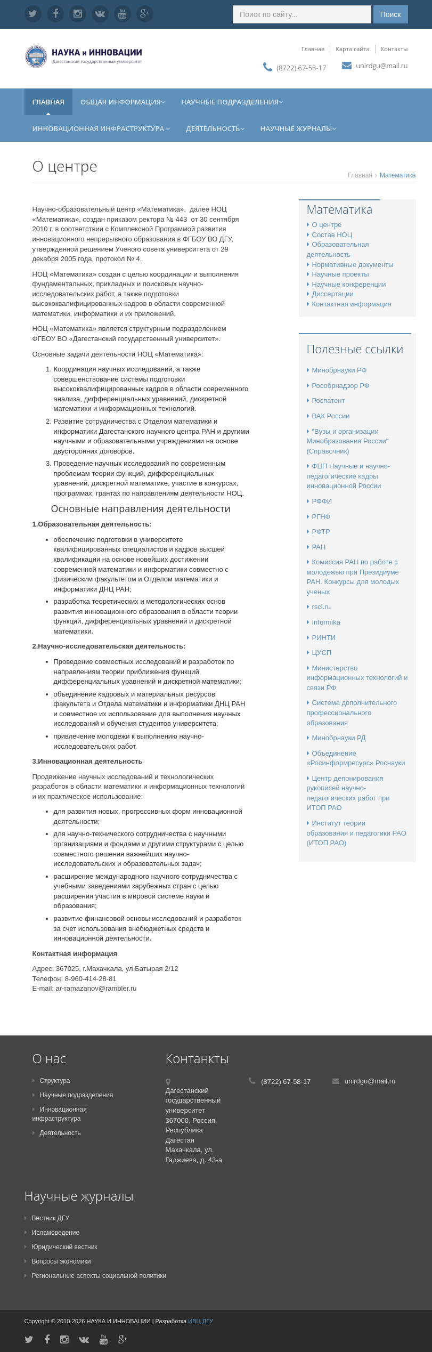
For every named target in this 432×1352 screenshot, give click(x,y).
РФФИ (319, 501)
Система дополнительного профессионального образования (352, 712)
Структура (51, 1080)
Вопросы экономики (58, 1261)
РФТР (318, 532)
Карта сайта (352, 49)
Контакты (394, 49)
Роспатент (326, 400)
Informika (323, 622)
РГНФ (319, 517)
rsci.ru (319, 607)
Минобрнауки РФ (337, 370)
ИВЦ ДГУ (200, 1321)
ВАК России (328, 416)
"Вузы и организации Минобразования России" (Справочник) (348, 441)
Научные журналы (298, 128)
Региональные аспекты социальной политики (96, 1276)
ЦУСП (319, 653)
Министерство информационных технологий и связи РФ (357, 678)
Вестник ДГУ (47, 1218)
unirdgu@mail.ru (381, 65)
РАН (316, 547)
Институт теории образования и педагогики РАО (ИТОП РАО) (356, 833)
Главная (313, 49)
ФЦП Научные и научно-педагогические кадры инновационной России (348, 476)
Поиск (390, 14)
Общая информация (122, 102)
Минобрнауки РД (336, 738)
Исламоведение (52, 1232)
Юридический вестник (61, 1247)
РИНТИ (321, 638)
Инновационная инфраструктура (101, 128)
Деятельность (215, 128)
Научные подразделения (232, 102)
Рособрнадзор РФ (338, 386)
